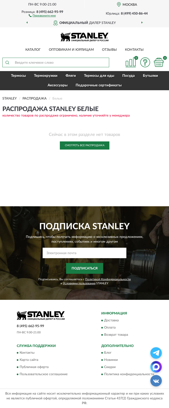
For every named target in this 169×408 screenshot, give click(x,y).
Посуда (128, 76)
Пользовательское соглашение (44, 374)
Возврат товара (116, 334)
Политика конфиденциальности (129, 374)
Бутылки (150, 76)
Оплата (110, 327)
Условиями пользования (79, 283)
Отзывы (109, 49)
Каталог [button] (33, 49)
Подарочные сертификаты (99, 85)
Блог (108, 353)
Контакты (134, 49)
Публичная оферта (34, 367)
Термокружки (45, 76)
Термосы (18, 76)
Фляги (71, 76)
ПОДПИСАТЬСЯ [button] (85, 268)
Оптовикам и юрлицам (71, 49)
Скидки (110, 367)
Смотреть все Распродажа (84, 145)
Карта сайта (29, 360)
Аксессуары (58, 85)
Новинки (111, 360)
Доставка (111, 320)
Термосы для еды (99, 76)
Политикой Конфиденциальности (108, 279)
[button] (42, 15)
